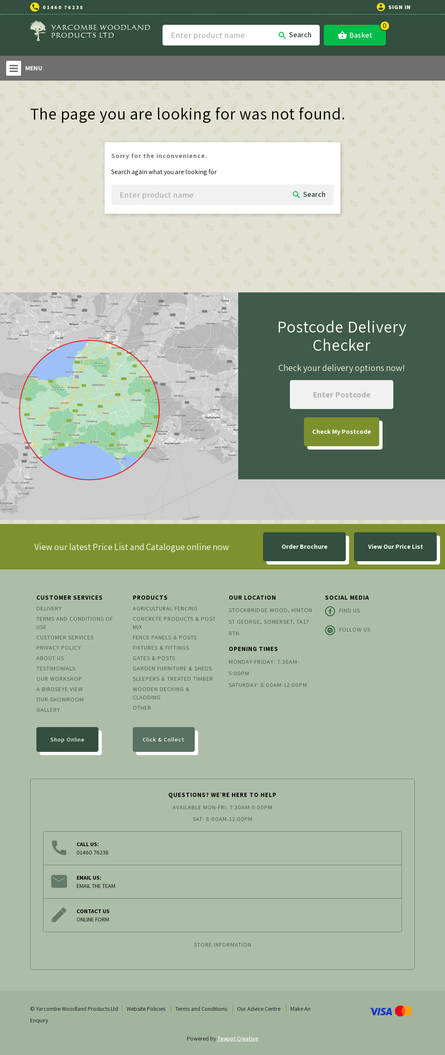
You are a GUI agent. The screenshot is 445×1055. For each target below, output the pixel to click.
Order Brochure (305, 546)
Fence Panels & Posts (165, 637)
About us (50, 658)
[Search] (241, 35)
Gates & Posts (154, 658)
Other (142, 707)
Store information (222, 944)
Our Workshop (59, 678)
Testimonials (56, 668)
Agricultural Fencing (165, 608)
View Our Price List (395, 546)
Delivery (49, 608)
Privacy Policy (58, 647)
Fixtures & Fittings (161, 647)
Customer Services (65, 637)
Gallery (48, 709)
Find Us (342, 611)
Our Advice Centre (258, 1008)
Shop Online (67, 739)
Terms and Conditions (201, 1008)
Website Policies (146, 1008)
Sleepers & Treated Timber (173, 678)
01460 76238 (63, 7)
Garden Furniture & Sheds (172, 668)
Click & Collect (163, 739)
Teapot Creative (237, 1038)
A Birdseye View (59, 689)
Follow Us (348, 630)
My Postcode (341, 431)
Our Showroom (60, 699)
